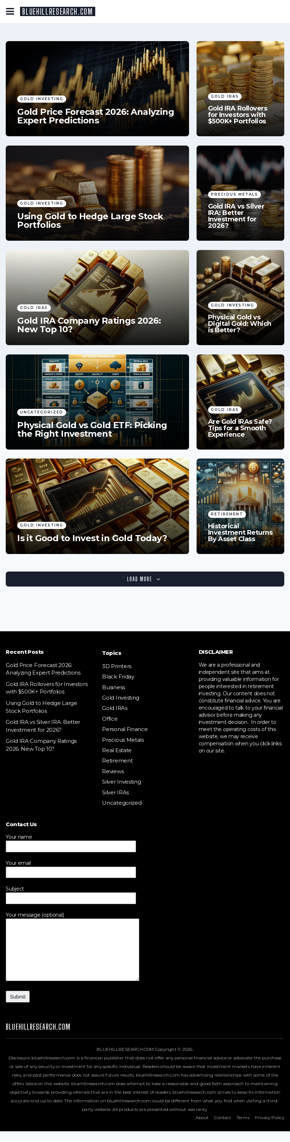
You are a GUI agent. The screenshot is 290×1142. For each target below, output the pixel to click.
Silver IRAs (115, 792)
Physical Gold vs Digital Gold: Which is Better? (239, 323)
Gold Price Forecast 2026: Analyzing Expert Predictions (95, 116)
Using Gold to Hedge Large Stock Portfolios (90, 220)
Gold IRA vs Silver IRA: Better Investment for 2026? (236, 216)
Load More (143, 578)
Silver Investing (121, 781)
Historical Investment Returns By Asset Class (240, 532)
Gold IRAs (225, 96)
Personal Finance (125, 729)
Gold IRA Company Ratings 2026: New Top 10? (89, 325)
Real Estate (117, 750)
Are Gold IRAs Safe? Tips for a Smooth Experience (240, 428)
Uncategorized (41, 412)
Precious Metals (234, 194)
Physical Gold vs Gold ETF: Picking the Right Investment (92, 429)
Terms (243, 1128)
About (202, 1128)
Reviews (113, 771)
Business (113, 687)
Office (109, 718)
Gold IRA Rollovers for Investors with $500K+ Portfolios (237, 114)
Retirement (227, 514)
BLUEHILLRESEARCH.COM (57, 11)
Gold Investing (41, 99)
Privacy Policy (269, 1128)
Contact (222, 1128)
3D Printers (116, 666)
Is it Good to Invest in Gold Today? (92, 538)
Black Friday (118, 676)
